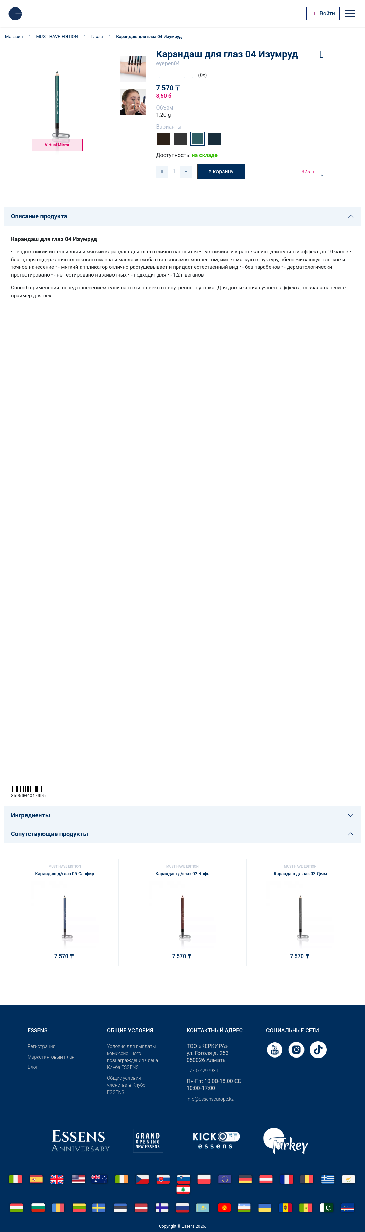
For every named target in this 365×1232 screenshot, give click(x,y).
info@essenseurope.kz (210, 1099)
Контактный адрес (215, 1030)
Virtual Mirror (57, 145)
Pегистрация (41, 1046)
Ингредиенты (30, 815)
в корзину (221, 171)
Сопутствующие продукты (49, 833)
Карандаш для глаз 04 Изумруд (149, 36)
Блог (33, 1067)
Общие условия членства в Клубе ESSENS (126, 1085)
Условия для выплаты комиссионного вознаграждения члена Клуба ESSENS (132, 1057)
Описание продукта (39, 216)
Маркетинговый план (51, 1057)
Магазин (14, 36)
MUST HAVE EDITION (57, 36)
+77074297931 (202, 1070)
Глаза (97, 36)
